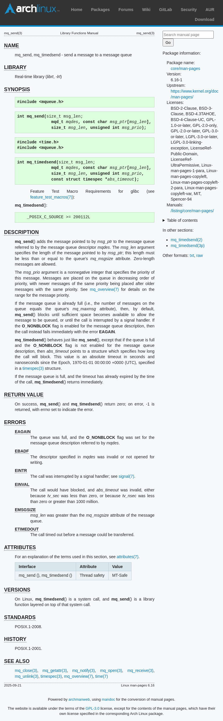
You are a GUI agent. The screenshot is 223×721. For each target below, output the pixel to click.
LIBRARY (15, 67)
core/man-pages (185, 68)
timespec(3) (33, 368)
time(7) (101, 676)
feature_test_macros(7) (51, 197)
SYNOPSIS (17, 89)
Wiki (146, 9)
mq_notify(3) (83, 670)
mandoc (108, 699)
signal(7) (126, 476)
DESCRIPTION (21, 232)
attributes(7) (128, 556)
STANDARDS (20, 617)
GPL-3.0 (93, 708)
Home (76, 9)
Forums (125, 9)
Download (204, 19)
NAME (11, 45)
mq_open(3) (111, 670)
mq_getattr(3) (54, 670)
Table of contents (182, 220)
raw (199, 255)
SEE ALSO (17, 661)
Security (189, 9)
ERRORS (15, 422)
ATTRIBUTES (20, 547)
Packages (100, 9)
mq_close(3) (26, 670)
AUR (210, 9)
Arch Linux (32, 9)
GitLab (165, 9)
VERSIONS (17, 590)
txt (192, 255)
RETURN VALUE (24, 395)
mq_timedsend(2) (186, 239)
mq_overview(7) (104, 289)
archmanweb (79, 699)
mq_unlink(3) (26, 676)
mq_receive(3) (140, 670)
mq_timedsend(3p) (188, 245)
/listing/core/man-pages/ (192, 210)
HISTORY (15, 639)
